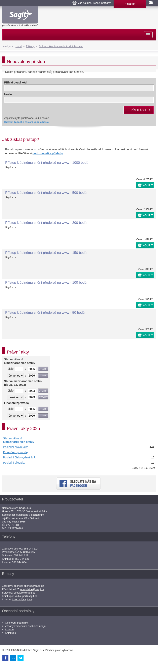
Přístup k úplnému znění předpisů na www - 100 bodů (45, 282)
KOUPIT (148, 185)
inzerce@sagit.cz (22, 599)
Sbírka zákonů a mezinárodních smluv (61, 46)
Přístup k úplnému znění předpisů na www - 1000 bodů (46, 163)
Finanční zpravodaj (16, 452)
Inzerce (9, 629)
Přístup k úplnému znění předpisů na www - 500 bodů (45, 193)
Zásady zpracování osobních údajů (25, 626)
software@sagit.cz (24, 592)
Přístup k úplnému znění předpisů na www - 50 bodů (45, 312)
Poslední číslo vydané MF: (19, 457)
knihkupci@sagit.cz (26, 596)
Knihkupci (10, 632)
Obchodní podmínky (16, 622)
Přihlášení (130, 3)
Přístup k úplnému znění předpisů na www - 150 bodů (45, 253)
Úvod (18, 46)
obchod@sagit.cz (34, 585)
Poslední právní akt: (15, 447)
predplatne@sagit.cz (32, 589)
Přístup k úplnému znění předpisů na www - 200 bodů (45, 223)
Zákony (30, 46)
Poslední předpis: (14, 462)
